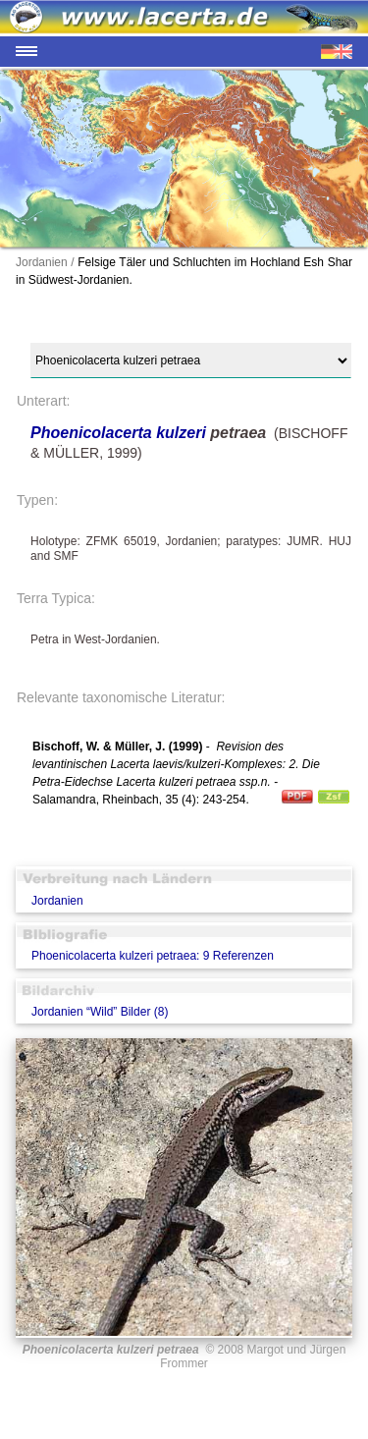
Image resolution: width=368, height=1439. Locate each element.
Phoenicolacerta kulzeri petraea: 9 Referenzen (152, 956)
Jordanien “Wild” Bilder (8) (99, 1012)
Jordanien (57, 901)
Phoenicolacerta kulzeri (118, 432)
